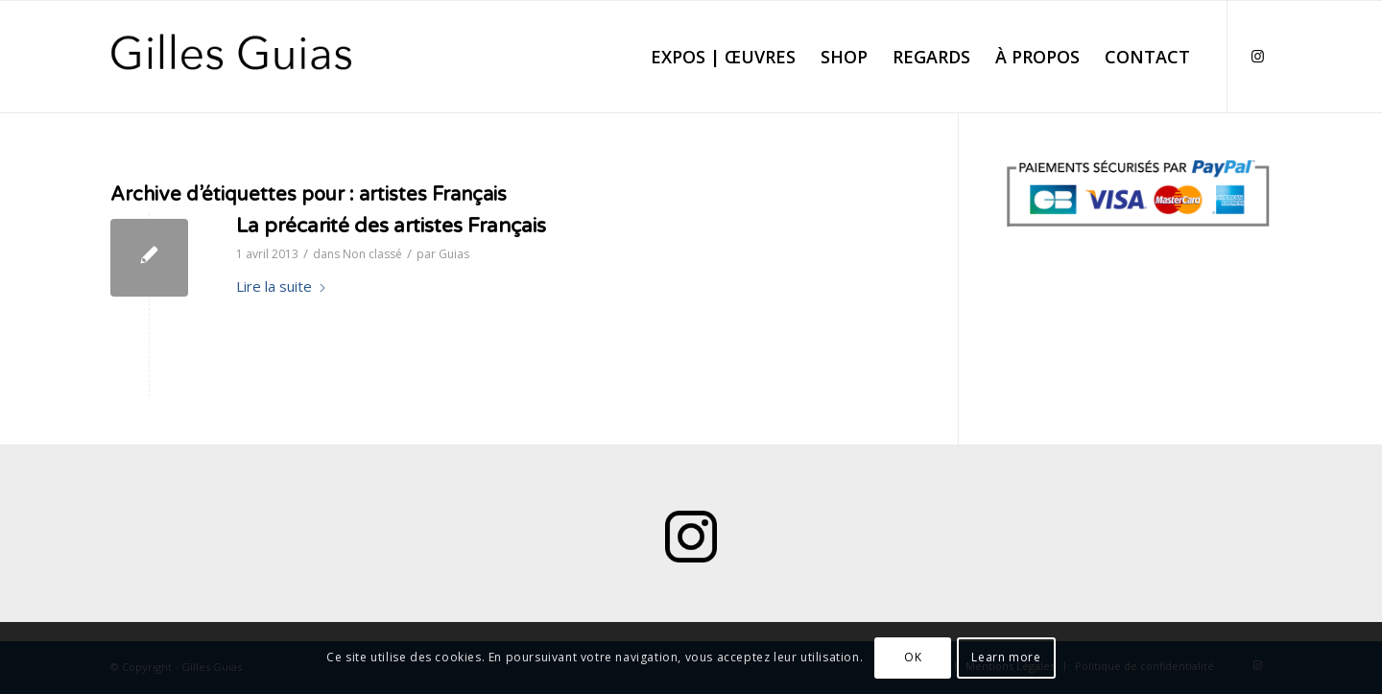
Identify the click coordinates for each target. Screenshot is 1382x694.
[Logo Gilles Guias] (231, 56)
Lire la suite (281, 286)
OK (912, 657)
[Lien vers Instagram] (1257, 55)
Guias (454, 254)
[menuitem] (723, 56)
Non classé (372, 254)
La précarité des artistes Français (391, 226)
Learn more (1005, 657)
